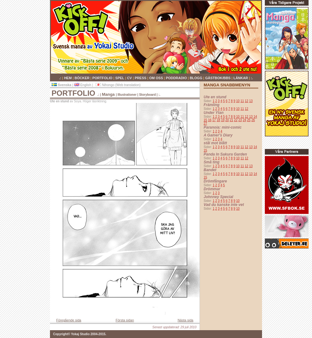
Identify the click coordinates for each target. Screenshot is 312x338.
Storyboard (147, 94)
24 (244, 120)
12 (246, 101)
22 (235, 120)
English (83, 85)
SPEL (120, 78)
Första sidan (125, 320)
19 (223, 120)
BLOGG (196, 78)
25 (248, 120)
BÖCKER (83, 78)
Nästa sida (185, 320)
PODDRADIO (177, 78)
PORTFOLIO (102, 78)
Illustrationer (127, 94)
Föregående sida (68, 320)
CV (130, 78)
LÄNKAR (241, 78)
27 (205, 123)
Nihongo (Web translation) (118, 85)
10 (238, 101)
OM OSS (156, 78)
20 (227, 120)
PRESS (141, 78)
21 (231, 120)
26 (253, 120)
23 (240, 120)
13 (251, 101)
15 (205, 120)
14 (255, 116)
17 (214, 120)
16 (209, 120)
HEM (68, 78)
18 (218, 120)
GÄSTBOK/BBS (218, 78)
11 (242, 101)
